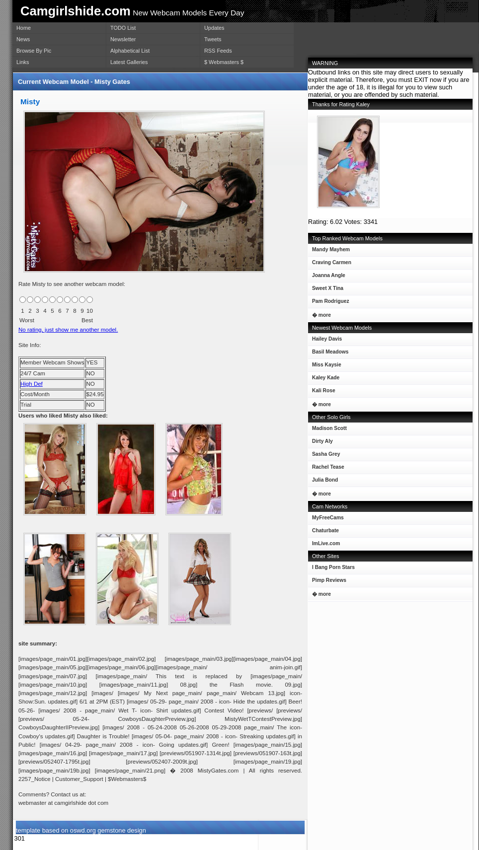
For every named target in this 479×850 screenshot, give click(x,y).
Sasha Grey (324, 456)
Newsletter (123, 39)
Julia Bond (323, 482)
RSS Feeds (218, 51)
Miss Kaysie (324, 366)
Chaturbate (325, 530)
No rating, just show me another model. (68, 330)
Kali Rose (321, 392)
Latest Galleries (129, 62)
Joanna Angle (326, 277)
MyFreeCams (328, 517)
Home (23, 28)
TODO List (123, 28)
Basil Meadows (328, 353)
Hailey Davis (325, 341)
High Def (31, 384)
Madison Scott (327, 430)
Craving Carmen (329, 264)
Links (22, 62)
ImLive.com (326, 543)
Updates (214, 28)
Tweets (212, 39)
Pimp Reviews (329, 580)
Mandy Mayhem (329, 251)
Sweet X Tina (325, 290)
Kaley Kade (323, 379)
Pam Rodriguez (328, 303)
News (23, 39)
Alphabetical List (130, 51)
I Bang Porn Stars (333, 567)
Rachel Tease (326, 469)
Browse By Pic (33, 51)
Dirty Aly (320, 443)
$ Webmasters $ (223, 62)
